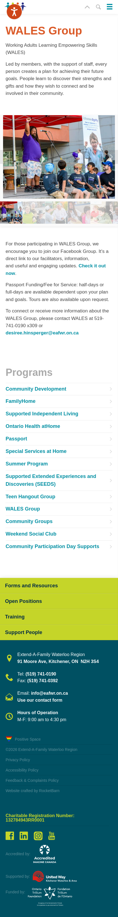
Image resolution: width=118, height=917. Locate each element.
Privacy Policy (18, 760)
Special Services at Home (36, 451)
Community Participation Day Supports (52, 546)
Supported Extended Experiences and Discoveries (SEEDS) (51, 480)
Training (15, 617)
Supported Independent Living (42, 413)
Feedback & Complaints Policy (32, 780)
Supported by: (18, 876)
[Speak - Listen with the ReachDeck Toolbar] (14, 11)
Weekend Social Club (31, 534)
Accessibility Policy (22, 770)
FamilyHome (21, 401)
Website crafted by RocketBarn (33, 790)
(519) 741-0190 (40, 674)
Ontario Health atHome (33, 426)
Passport (16, 439)
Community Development (36, 389)
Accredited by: (18, 854)
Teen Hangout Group (30, 496)
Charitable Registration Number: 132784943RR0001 (40, 817)
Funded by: (15, 892)
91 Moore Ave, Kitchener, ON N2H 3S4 (58, 661)
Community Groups (29, 521)
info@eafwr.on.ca (49, 693)
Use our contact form (39, 700)
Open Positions (23, 601)
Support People (23, 632)
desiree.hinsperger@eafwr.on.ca (42, 333)
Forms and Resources (31, 585)
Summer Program (27, 464)
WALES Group (23, 509)
